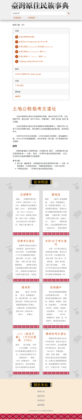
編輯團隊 (41, 404)
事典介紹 (41, 391)
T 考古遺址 (19, 85)
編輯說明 (41, 395)
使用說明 (41, 400)
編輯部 (17, 96)
